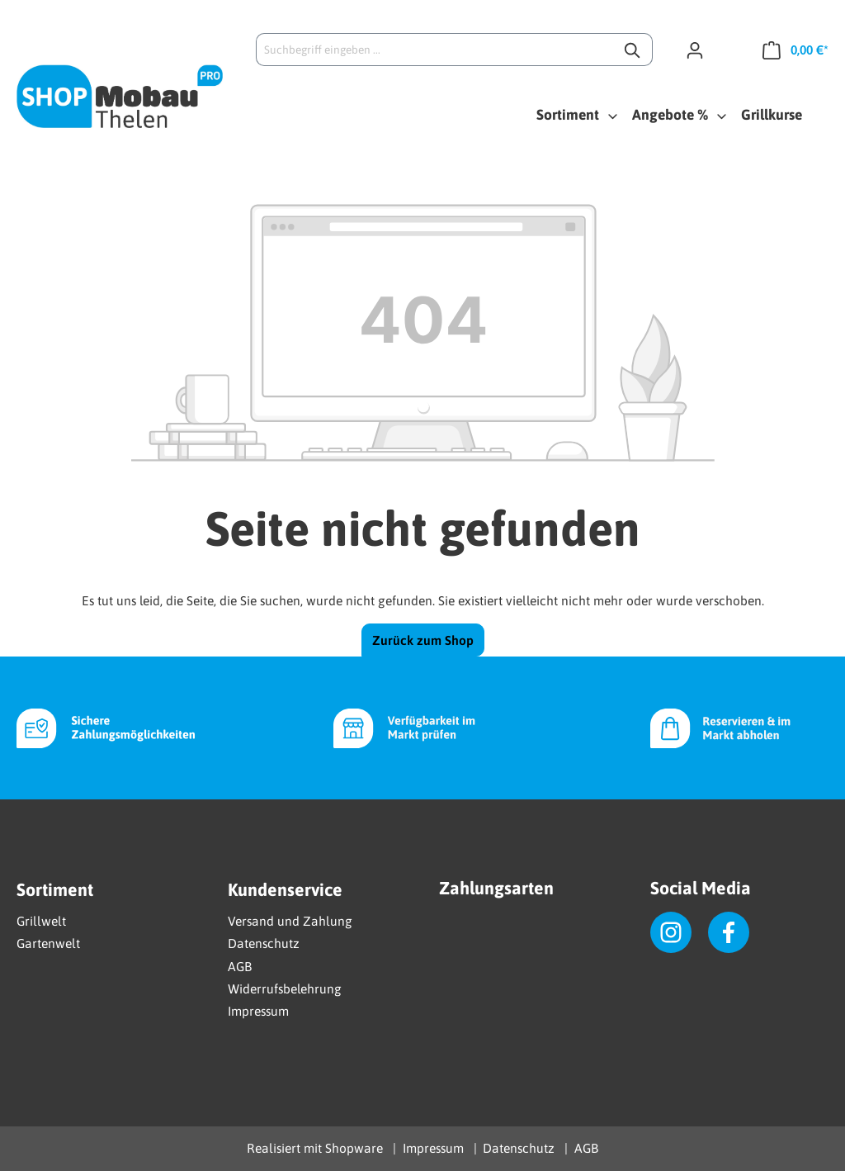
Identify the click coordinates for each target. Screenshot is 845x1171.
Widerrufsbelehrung (285, 988)
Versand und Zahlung (290, 920)
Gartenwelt (48, 943)
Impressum (258, 1010)
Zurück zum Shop (423, 640)
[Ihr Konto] (701, 50)
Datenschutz (264, 943)
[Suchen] (633, 49)
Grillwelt (41, 920)
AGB (240, 966)
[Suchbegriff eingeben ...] (435, 49)
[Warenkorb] (789, 50)
